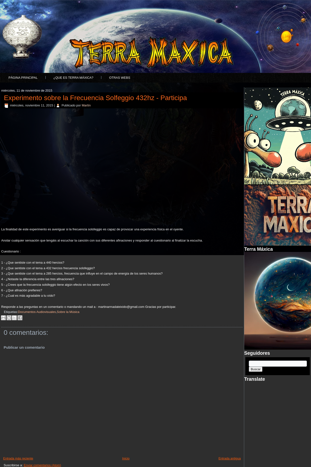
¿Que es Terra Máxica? (73, 77)
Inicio (126, 458)
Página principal (23, 77)
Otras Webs (119, 77)
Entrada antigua (229, 458)
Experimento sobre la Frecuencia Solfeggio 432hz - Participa (95, 98)
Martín (86, 105)
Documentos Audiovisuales (37, 312)
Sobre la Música (68, 312)
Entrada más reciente (18, 458)
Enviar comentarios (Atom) (42, 465)
